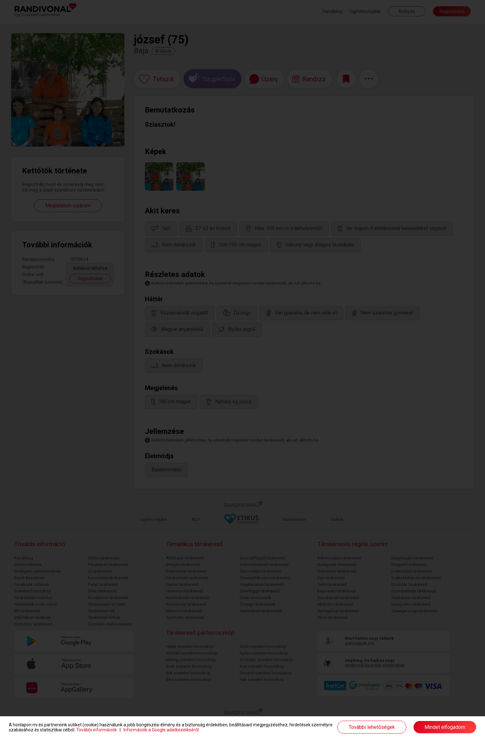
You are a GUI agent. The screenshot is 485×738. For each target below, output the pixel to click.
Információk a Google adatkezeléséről (161, 729)
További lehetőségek (372, 727)
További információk (96, 729)
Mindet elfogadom (445, 727)
